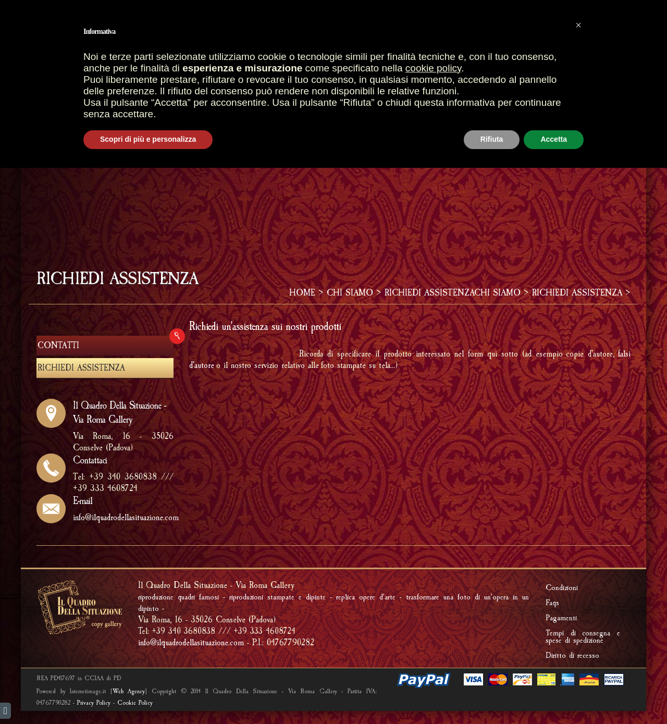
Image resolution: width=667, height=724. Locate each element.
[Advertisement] (333, 177)
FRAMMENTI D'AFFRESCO (239, 87)
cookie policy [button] (433, 624)
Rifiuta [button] (491, 695)
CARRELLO (311, 29)
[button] (578, 581)
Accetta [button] (553, 695)
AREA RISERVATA (580, 29)
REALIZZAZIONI (483, 67)
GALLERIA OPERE (346, 66)
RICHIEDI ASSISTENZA (429, 293)
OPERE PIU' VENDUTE (234, 29)
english (38, 9)
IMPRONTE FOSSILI (343, 87)
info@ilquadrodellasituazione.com (126, 517)
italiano (55, 9)
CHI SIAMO (350, 293)
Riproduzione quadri (578, 67)
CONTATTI (58, 345)
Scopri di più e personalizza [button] (148, 695)
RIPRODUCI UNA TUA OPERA (453, 87)
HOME (202, 67)
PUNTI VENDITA (260, 67)
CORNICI (419, 67)
